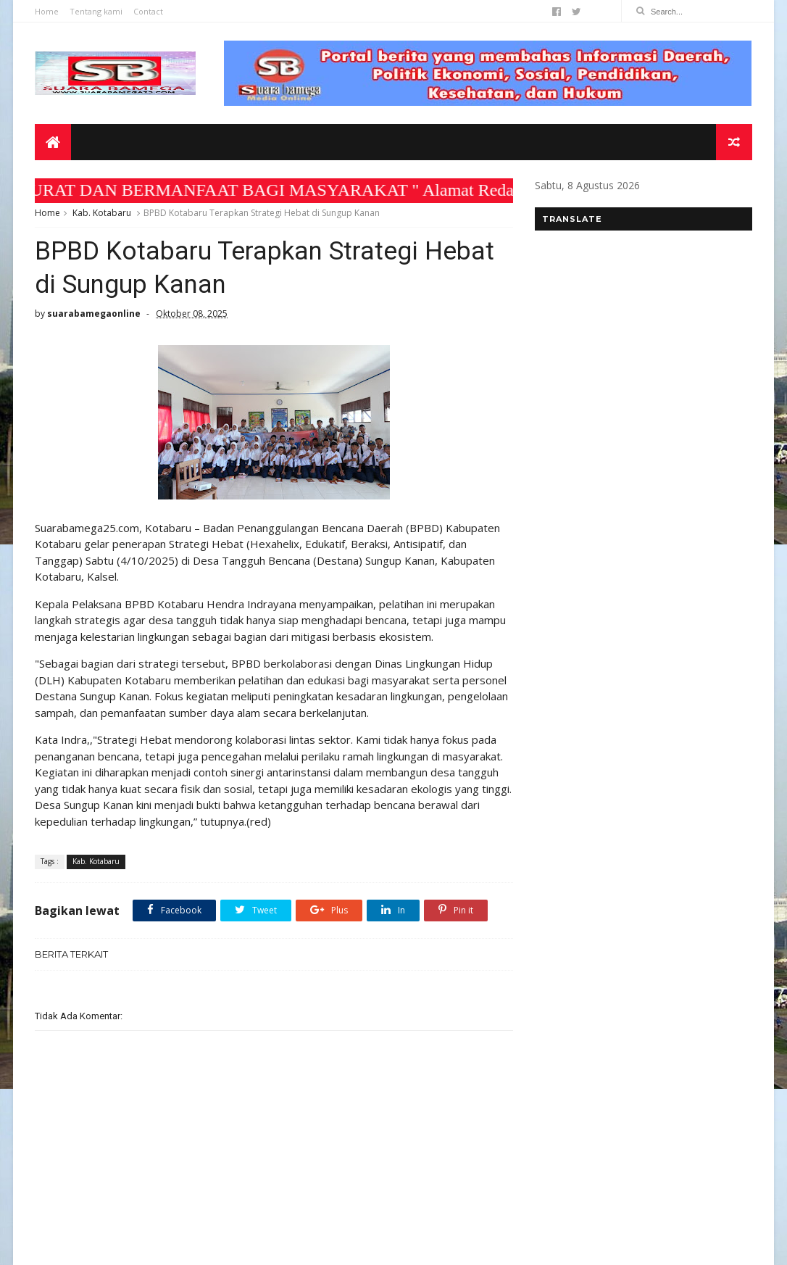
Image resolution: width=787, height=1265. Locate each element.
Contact (148, 11)
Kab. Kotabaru (101, 213)
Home (47, 11)
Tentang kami (96, 11)
